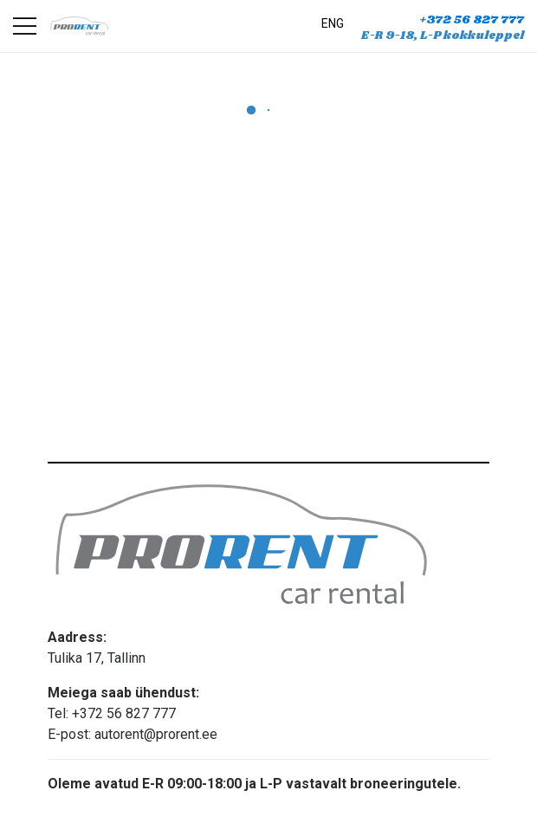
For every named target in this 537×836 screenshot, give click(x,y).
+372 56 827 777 (471, 20)
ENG (332, 23)
